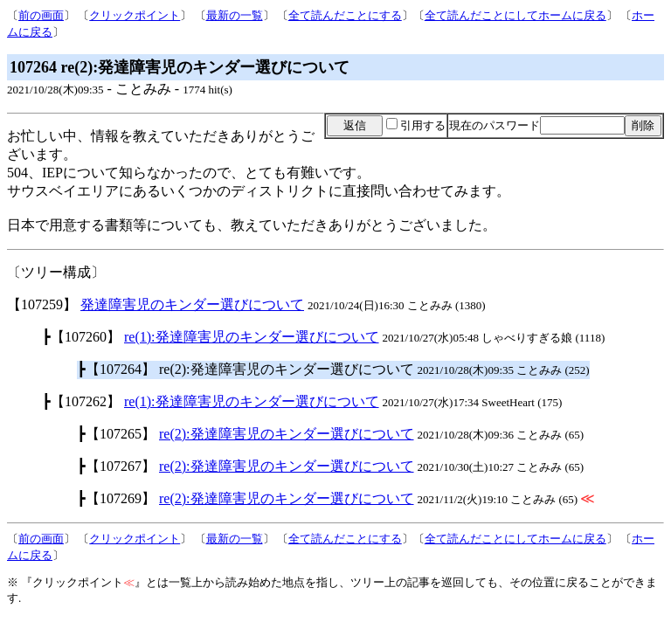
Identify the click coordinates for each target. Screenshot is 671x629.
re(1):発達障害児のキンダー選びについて (251, 336)
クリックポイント (134, 15)
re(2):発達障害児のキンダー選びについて (286, 433)
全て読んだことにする (345, 15)
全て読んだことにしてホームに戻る (515, 15)
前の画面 (41, 15)
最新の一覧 (234, 15)
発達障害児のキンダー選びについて (192, 304)
